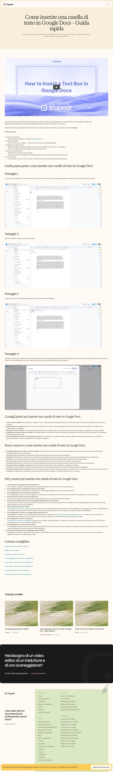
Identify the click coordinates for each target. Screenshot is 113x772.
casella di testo (38, 139)
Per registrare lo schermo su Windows (18, 520)
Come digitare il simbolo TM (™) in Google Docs (19, 566)
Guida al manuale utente (12, 550)
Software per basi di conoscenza (15, 554)
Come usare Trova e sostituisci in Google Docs (19, 562)
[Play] (56, 87)
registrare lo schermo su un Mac (19, 508)
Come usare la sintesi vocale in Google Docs (18, 574)
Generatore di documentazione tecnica (17, 546)
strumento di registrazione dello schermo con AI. (70, 514)
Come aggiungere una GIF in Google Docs (17, 570)
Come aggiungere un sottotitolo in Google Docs (19, 558)
